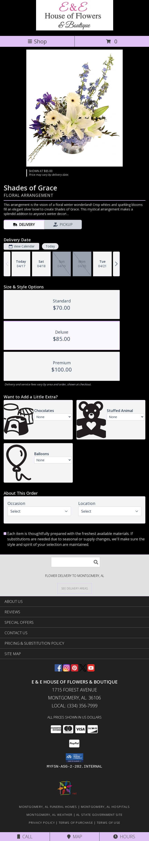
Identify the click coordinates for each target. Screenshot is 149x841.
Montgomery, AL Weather (50, 815)
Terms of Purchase (76, 823)
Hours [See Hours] (124, 837)
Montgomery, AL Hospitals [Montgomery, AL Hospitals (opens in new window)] (105, 807)
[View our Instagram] (66, 670)
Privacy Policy (42, 823)
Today (50, 246)
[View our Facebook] (58, 670)
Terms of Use (108, 823)
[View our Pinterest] (74, 670)
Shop (37, 41)
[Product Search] (75, 562)
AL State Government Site (99, 815)
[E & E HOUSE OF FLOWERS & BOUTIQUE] (74, 29)
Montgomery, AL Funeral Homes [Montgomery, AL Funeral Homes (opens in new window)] (48, 807)
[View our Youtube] (91, 670)
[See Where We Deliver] (74, 588)
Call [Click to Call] (24, 837)
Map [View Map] (74, 837)
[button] (74, 757)
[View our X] (82, 670)
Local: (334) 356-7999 (75, 706)
